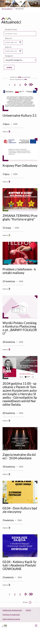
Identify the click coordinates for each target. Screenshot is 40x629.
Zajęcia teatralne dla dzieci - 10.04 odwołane (19, 456)
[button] (20, 42)
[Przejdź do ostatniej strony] (30, 85)
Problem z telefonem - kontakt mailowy (19, 271)
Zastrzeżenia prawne (11, 619)
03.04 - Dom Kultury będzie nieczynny (20, 510)
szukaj (9, 67)
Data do (8, 47)
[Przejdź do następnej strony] (25, 85)
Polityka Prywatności (11, 615)
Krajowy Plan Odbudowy (20, 165)
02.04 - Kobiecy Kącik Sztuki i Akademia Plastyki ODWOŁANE (19, 565)
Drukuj (28, 602)
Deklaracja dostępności (12, 610)
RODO (28, 610)
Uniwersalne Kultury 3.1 (20, 115)
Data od (8, 38)
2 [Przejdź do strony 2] (15, 84)
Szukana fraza (11, 29)
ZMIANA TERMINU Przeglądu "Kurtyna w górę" (20, 217)
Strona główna (7, 9)
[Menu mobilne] (36, 625)
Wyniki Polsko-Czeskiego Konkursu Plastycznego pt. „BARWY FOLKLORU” (20, 328)
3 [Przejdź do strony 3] (20, 84)
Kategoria (9, 56)
